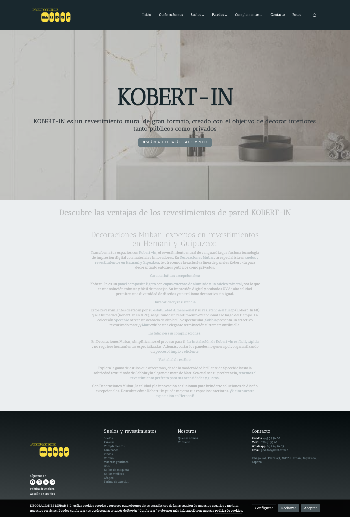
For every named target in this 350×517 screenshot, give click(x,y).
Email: (256, 450)
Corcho (109, 458)
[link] (52, 15)
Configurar (264, 508)
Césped (108, 478)
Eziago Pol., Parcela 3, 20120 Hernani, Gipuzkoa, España (284, 460)
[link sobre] (64, 451)
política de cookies (228, 510)
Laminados (111, 450)
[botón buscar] (314, 15)
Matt (146, 325)
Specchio (122, 320)
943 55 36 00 (271, 438)
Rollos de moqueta (116, 470)
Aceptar (310, 508)
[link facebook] (32, 482)
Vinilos (108, 454)
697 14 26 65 (275, 446)
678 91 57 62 (269, 442)
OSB (106, 466)
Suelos (108, 438)
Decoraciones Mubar (197, 258)
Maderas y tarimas (116, 462)
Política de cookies (42, 489)
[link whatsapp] (52, 482)
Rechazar (288, 508)
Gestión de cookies (42, 494)
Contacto (184, 442)
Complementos (114, 446)
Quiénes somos (188, 438)
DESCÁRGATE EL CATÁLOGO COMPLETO (175, 142)
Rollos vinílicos (114, 474)
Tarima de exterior (116, 482)
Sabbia (211, 320)
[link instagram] (39, 482)
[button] (197, 15)
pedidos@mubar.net (274, 450)
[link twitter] (45, 482)
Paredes (109, 442)
